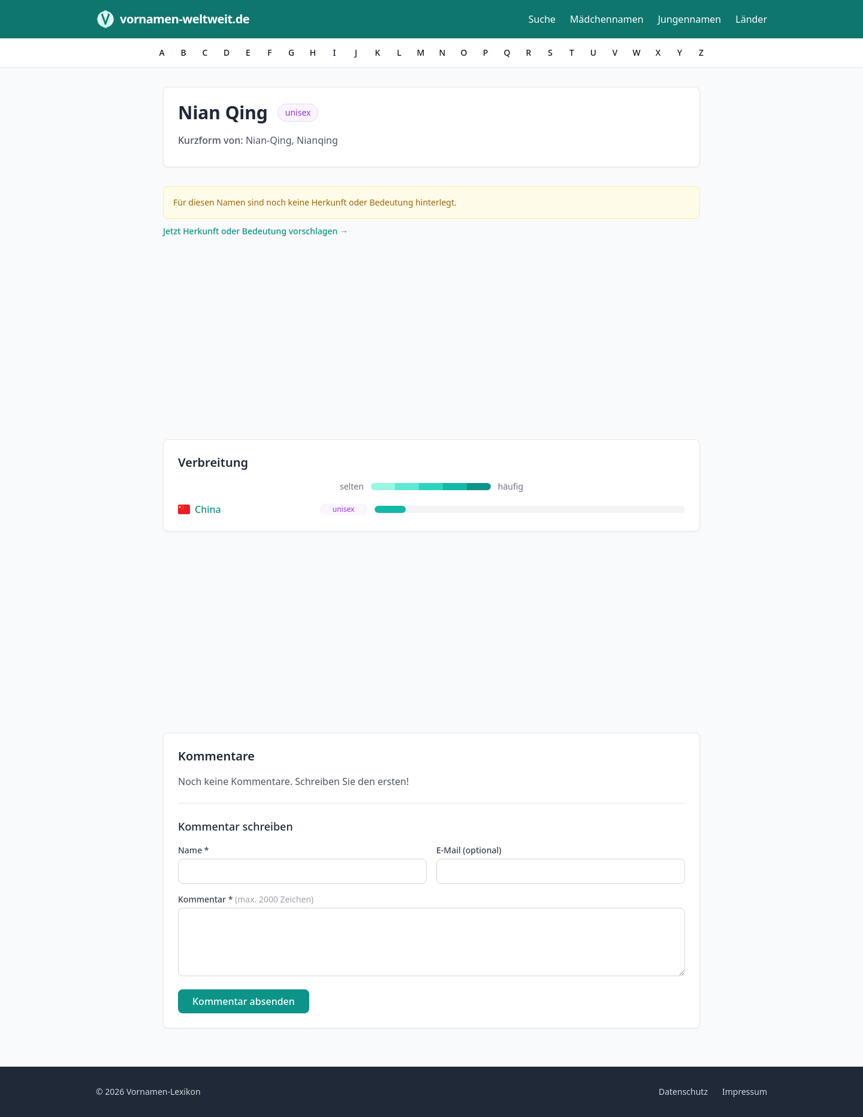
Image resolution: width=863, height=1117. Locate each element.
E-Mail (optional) (469, 850)
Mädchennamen (607, 19)
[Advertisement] (431, 341)
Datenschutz (683, 1091)
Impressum (744, 1091)
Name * (193, 850)
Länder (751, 19)
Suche (542, 19)
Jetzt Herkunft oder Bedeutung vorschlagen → (255, 231)
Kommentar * (245, 899)
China (199, 509)
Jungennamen (690, 19)
